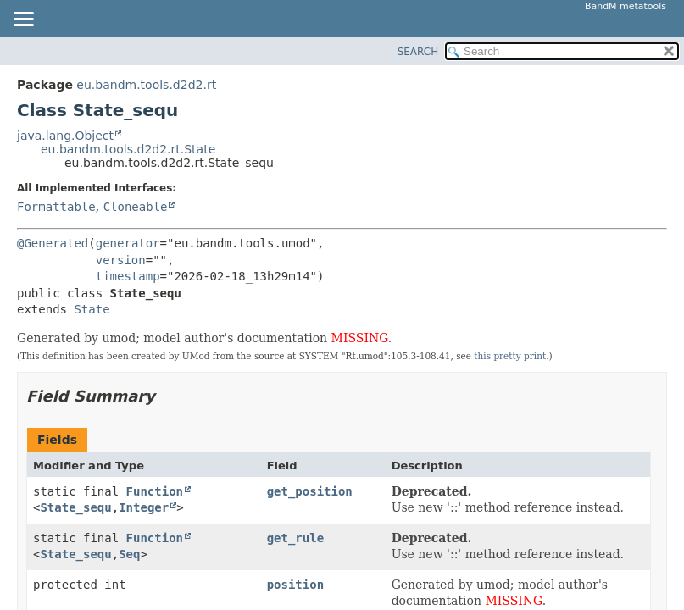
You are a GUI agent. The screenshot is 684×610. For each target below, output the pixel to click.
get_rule (295, 538)
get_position (310, 491)
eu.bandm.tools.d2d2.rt (146, 85)
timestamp (128, 276)
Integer (144, 507)
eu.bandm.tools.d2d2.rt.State (128, 149)
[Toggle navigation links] (22, 20)
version (121, 260)
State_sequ (75, 507)
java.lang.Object (65, 135)
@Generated (52, 243)
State (91, 309)
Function (154, 491)
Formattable (56, 207)
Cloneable (135, 207)
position (295, 584)
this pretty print (510, 356)
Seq (129, 554)
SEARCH (418, 52)
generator (128, 243)
